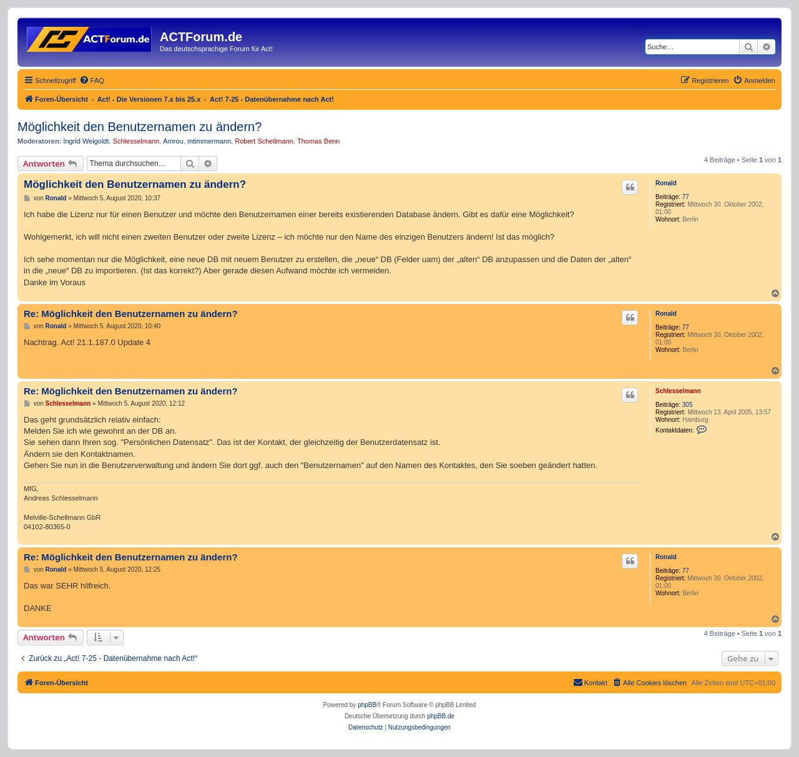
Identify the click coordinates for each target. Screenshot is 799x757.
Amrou (173, 141)
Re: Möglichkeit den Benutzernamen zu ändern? (131, 313)
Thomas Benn (318, 141)
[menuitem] (91, 80)
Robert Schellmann (264, 141)
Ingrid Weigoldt (86, 141)
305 (687, 404)
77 (685, 196)
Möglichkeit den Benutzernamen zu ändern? (139, 127)
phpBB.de (440, 716)
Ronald (666, 183)
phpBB (367, 704)
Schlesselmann (136, 141)
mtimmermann (209, 141)
